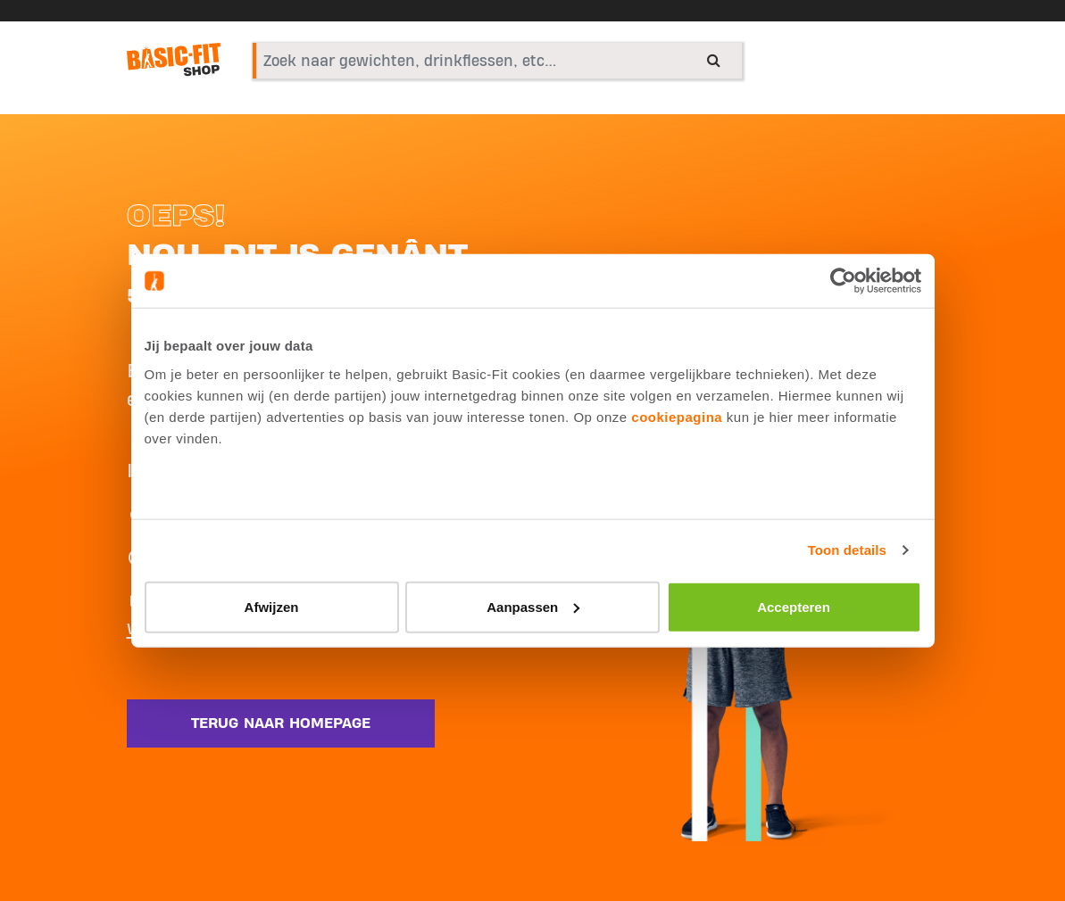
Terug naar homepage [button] (280, 723)
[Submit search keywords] (713, 60)
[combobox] (497, 61)
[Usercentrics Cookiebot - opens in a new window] (843, 281)
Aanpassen (533, 606)
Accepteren (793, 606)
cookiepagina (676, 416)
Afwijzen (272, 606)
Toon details (847, 550)
